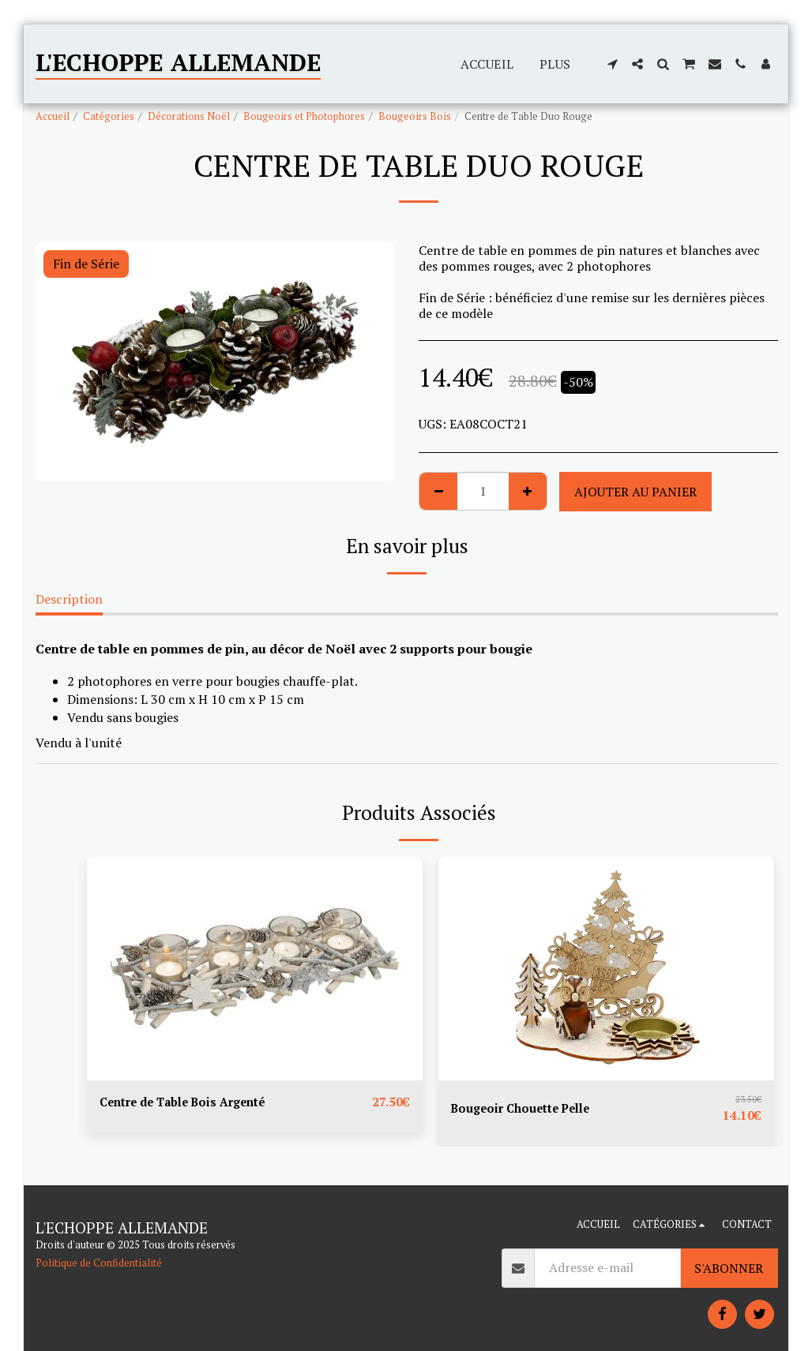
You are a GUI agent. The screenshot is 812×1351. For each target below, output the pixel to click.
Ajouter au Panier (635, 491)
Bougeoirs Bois (414, 116)
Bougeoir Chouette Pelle (527, 1108)
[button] (612, 64)
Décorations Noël (189, 116)
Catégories (108, 116)
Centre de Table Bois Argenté (190, 1102)
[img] (255, 968)
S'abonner (728, 1268)
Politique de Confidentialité (99, 1263)
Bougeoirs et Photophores (304, 116)
